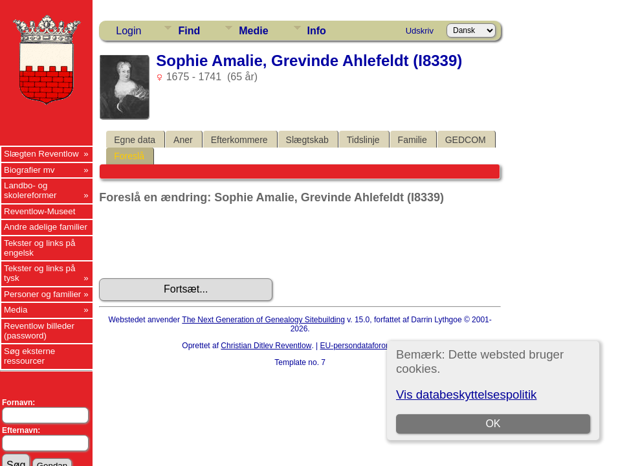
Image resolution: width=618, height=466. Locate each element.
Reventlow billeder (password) (39, 330)
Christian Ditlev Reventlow (266, 345)
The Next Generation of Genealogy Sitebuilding (263, 319)
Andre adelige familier (45, 227)
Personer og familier (42, 294)
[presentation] (197, 241)
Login (128, 30)
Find (189, 30)
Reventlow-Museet (39, 211)
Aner (183, 140)
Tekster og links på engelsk (39, 248)
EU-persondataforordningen (368, 345)
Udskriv (420, 31)
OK (493, 423)
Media (15, 310)
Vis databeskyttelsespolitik (466, 394)
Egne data (134, 140)
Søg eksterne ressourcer (29, 356)
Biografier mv (29, 170)
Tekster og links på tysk (39, 273)
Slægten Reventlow (41, 154)
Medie (253, 30)
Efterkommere (239, 140)
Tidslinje (363, 140)
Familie (412, 140)
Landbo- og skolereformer (30, 190)
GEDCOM (465, 140)
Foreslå (129, 156)
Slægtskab (307, 140)
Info (316, 30)
